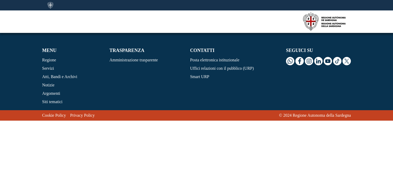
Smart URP (199, 76)
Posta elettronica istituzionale (214, 60)
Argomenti (51, 93)
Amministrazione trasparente (133, 60)
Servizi (48, 68)
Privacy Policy (82, 115)
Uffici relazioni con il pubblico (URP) (222, 68)
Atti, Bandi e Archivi (59, 76)
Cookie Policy (54, 115)
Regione (49, 60)
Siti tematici (52, 101)
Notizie (48, 85)
